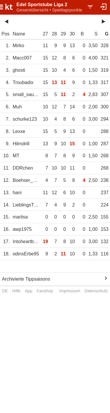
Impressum (69, 291)
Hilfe (16, 291)
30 (72, 33)
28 (54, 33)
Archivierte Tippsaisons (26, 279)
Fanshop (45, 291)
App (29, 291)
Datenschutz (96, 291)
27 (45, 33)
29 (63, 33)
